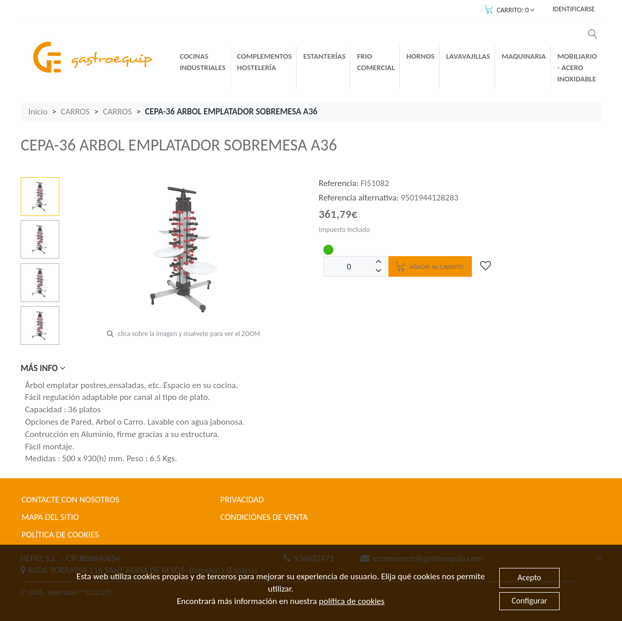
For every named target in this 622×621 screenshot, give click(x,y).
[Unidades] (349, 266)
